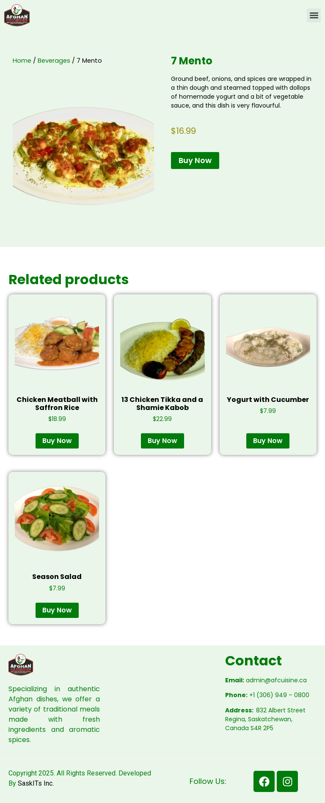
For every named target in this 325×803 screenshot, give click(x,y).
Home (22, 60)
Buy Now (195, 160)
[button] (314, 15)
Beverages (54, 60)
